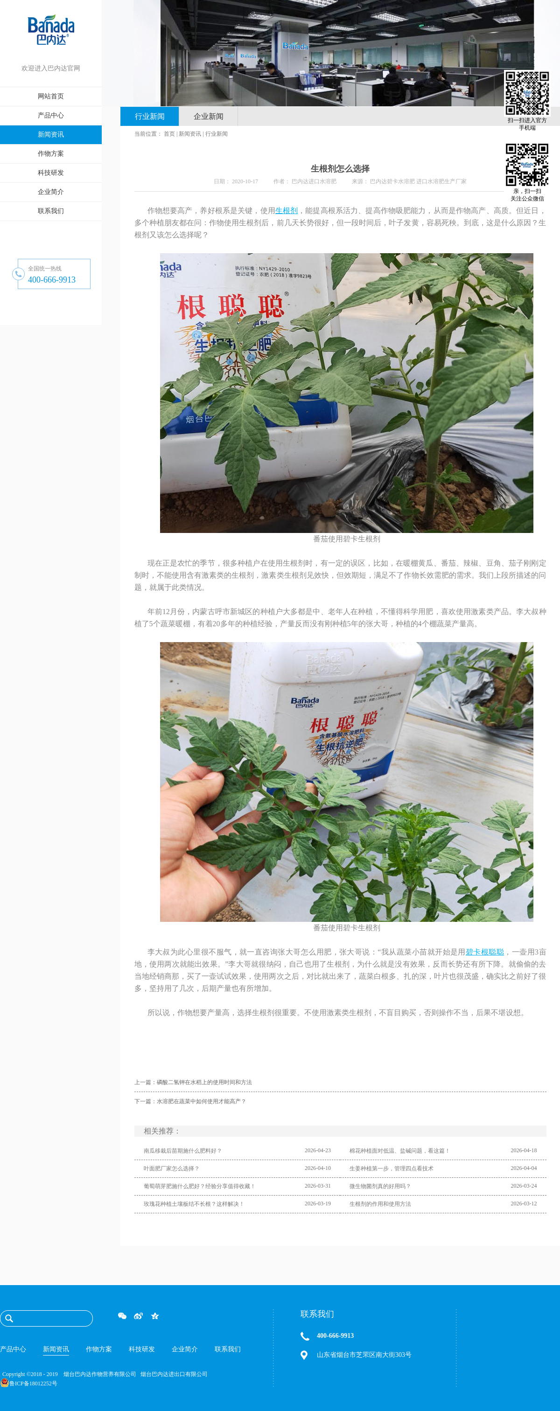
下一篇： (190, 1101)
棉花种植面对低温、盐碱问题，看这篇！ (400, 1151)
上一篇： (193, 1082)
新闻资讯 (190, 134)
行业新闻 (216, 134)
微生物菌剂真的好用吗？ (380, 1186)
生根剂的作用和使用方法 (380, 1204)
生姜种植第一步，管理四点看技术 (392, 1168)
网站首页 (51, 96)
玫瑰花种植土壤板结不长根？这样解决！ (194, 1204)
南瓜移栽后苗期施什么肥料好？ (183, 1151)
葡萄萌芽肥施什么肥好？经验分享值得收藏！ (200, 1186)
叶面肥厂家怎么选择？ (172, 1168)
